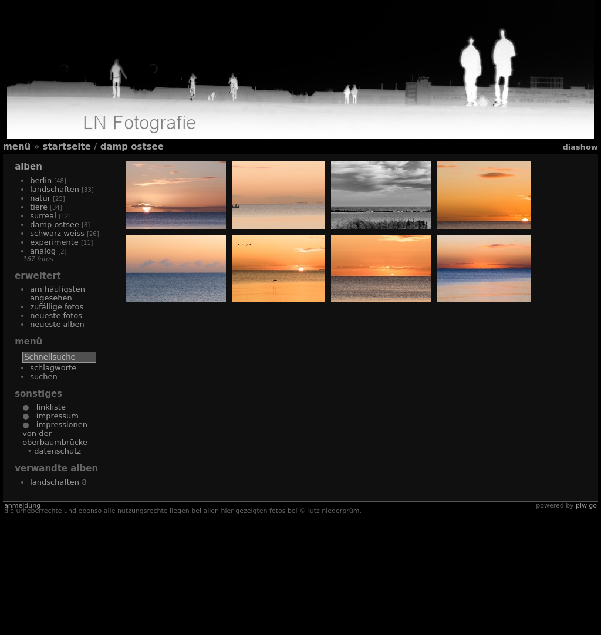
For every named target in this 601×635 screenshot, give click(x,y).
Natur (40, 198)
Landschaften (54, 189)
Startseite (66, 146)
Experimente (54, 242)
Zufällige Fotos (56, 306)
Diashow (579, 147)
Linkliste (47, 407)
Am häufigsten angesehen (57, 293)
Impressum (53, 415)
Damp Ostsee (132, 146)
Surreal (43, 215)
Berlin (41, 180)
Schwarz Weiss (57, 233)
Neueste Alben (57, 324)
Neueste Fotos (56, 315)
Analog (43, 250)
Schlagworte (53, 367)
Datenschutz (57, 451)
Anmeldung (22, 626)
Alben (28, 166)
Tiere (39, 206)
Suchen (44, 376)
